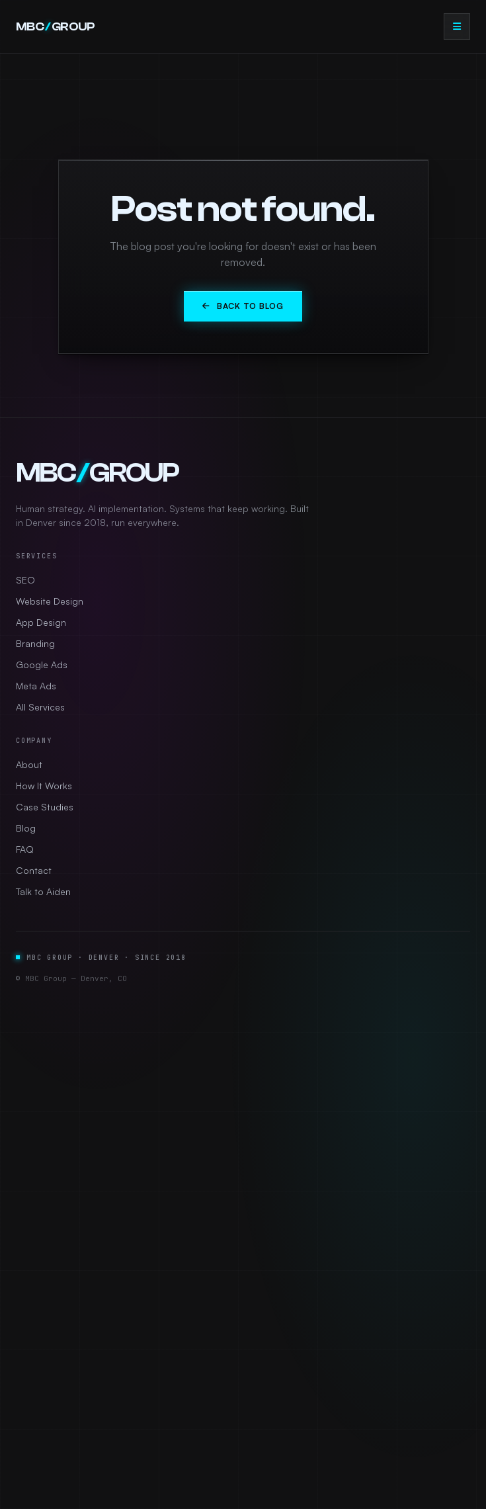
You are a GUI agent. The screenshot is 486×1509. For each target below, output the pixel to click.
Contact (34, 870)
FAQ (25, 849)
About (29, 764)
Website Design (49, 601)
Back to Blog (242, 306)
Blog (26, 828)
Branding (35, 643)
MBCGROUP (55, 27)
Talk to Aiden (43, 891)
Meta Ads (36, 685)
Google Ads (41, 664)
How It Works (44, 785)
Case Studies (44, 806)
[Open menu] (457, 26)
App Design (41, 622)
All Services (40, 706)
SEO (25, 579)
